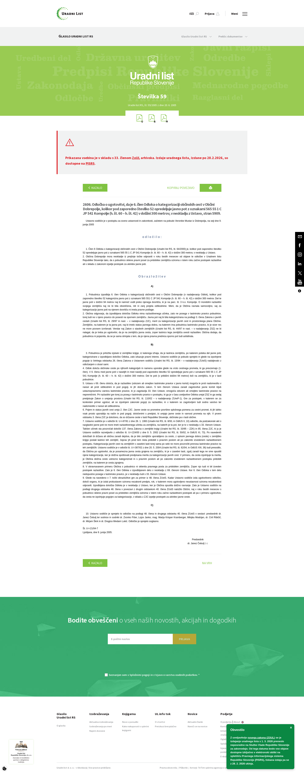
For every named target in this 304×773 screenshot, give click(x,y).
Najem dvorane (97, 730)
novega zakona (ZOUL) (261, 737)
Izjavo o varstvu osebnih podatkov (176, 675)
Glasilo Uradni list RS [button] (196, 36)
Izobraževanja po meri (100, 726)
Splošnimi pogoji (140, 675)
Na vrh (207, 563)
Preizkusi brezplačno (165, 726)
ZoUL (136, 158)
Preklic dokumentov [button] (232, 36)
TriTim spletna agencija (210, 767)
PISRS (90, 163)
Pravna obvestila (168, 767)
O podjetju (226, 721)
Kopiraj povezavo (180, 188)
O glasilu (61, 725)
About (239, 721)
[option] (152, 96)
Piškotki (183, 767)
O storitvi (160, 721)
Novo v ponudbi (130, 721)
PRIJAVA (184, 639)
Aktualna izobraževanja (101, 721)
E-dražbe (224, 756)
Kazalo (95, 188)
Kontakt (224, 726)
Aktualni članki (195, 721)
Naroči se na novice (197, 726)
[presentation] (152, 660)
